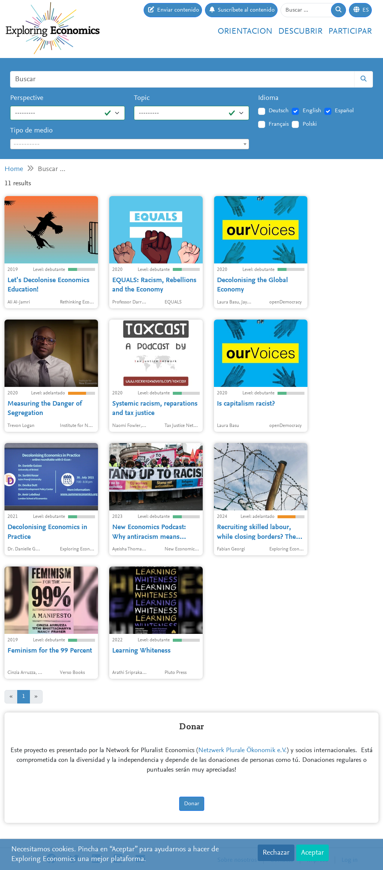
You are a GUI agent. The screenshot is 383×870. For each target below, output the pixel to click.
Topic (142, 98)
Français (279, 124)
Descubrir (300, 31)
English (312, 111)
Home (13, 169)
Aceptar (312, 853)
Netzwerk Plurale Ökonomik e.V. (242, 750)
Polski (310, 124)
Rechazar (276, 853)
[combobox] (129, 144)
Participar (350, 31)
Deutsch (279, 111)
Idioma (268, 98)
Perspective (26, 98)
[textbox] (129, 144)
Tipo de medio (31, 130)
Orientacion (245, 31)
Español (344, 111)
